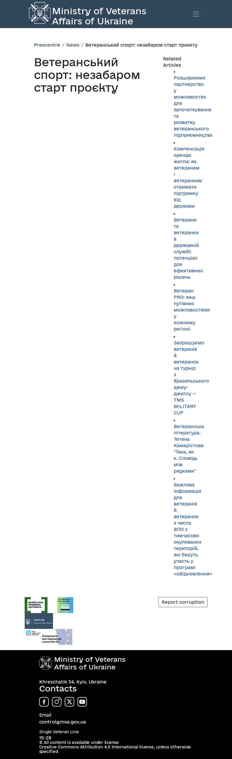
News (72, 44)
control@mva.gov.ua (62, 721)
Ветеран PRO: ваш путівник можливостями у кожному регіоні (192, 309)
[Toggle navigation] (196, 14)
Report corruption (183, 602)
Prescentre (47, 44)
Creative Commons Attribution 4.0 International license (96, 747)
